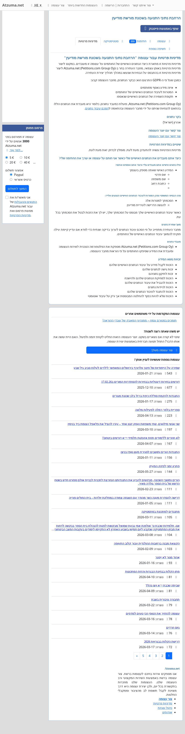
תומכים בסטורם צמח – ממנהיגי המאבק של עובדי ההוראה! (140, 320)
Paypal (18, 175)
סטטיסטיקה (113, 41)
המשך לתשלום (17, 189)
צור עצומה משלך (164, 350)
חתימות (140, 41)
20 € (13, 162)
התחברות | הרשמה (114, 5)
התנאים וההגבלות (25, 202)
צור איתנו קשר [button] (142, 5)
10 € (27, 158)
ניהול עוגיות (165, 708)
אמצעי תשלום (14, 170)
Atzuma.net (13, 5)
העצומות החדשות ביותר (82, 5)
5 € (12, 158)
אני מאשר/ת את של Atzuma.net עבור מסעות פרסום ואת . (23, 206)
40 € (27, 162)
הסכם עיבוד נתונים (97, 108)
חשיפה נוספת (159, 49)
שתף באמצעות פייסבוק (159, 28)
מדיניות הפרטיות (20, 215)
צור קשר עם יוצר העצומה (164, 136)
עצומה (163, 41)
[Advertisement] (23, 66)
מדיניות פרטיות (88, 41)
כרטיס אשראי (22, 179)
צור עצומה (55, 5)
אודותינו (167, 712)
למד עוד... (14, 150)
